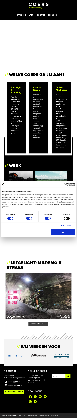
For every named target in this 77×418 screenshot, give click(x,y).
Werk (31, 15)
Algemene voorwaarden (9, 415)
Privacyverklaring (32, 415)
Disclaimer (22, 415)
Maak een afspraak (14, 391)
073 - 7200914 (12, 382)
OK (63, 232)
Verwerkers (54, 415)
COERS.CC (52, 15)
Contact (41, 15)
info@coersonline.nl (14, 385)
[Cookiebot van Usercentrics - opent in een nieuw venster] (66, 184)
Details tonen (66, 226)
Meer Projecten (38, 324)
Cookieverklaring (44, 415)
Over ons (21, 15)
